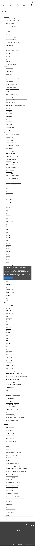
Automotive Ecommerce (19, 544)
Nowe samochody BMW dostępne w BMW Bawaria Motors (14, 373)
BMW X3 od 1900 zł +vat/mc (9, 148)
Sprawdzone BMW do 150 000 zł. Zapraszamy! (12, 404)
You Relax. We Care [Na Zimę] (10, 499)
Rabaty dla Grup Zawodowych (10, 170)
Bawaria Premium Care (9, 172)
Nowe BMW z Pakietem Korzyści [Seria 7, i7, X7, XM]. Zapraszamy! (15, 417)
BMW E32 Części (8, 61)
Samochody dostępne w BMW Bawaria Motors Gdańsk (13, 384)
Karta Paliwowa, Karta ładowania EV (10, 127)
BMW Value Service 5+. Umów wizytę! (11, 441)
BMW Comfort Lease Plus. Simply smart (11, 108)
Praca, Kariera (7, 82)
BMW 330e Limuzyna (9, 284)
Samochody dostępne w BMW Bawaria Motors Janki (13, 379)
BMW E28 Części (8, 58)
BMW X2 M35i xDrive (8, 235)
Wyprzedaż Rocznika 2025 (9, 137)
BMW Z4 (7, 349)
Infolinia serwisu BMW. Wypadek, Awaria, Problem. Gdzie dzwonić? (15, 498)
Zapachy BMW (8, 31)
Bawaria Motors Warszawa (9, 68)
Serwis (6, 444)
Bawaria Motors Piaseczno (9, 71)
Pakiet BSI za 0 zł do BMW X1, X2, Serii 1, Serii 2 (12, 154)
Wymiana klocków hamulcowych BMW (11, 488)
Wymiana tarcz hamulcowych (10, 490)
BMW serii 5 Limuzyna (9, 318)
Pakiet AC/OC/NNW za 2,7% (9, 111)
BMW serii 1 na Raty (8, 100)
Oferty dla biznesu (7, 91)
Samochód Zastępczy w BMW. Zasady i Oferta (12, 447)
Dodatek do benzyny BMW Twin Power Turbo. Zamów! (13, 183)
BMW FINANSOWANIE (9, 110)
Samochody (6, 302)
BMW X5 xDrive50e (8, 295)
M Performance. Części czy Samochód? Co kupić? (13, 42)
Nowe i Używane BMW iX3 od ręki (10, 401)
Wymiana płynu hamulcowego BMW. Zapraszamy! (13, 466)
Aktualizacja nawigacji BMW (9, 45)
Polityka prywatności (3, 523)
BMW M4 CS (7, 249)
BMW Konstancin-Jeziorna (9, 507)
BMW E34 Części (8, 56)
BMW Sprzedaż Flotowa (9, 116)
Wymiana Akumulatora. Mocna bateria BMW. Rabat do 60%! (14, 465)
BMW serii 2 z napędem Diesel (10, 354)
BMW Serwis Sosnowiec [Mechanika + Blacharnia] (13, 510)
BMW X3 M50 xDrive (8, 259)
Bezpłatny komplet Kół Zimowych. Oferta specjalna (13, 140)
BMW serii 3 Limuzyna (9, 199)
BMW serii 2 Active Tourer (9, 194)
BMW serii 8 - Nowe (8, 329)
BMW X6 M (7, 390)
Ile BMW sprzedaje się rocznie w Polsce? (11, 79)
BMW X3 (7, 226)
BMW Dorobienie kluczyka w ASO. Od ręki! (12, 487)
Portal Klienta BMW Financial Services (11, 130)
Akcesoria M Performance (9, 40)
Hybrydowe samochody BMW (10, 387)
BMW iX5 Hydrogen (8, 297)
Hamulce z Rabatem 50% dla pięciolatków (11, 425)
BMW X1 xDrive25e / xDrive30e (10, 292)
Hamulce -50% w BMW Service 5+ (10, 173)
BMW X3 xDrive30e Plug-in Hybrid (10, 365)
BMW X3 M (7, 344)
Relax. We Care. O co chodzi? (10, 427)
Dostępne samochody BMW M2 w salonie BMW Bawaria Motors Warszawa (16, 376)
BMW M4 (7, 341)
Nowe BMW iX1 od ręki (9, 357)
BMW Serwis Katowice (9, 504)
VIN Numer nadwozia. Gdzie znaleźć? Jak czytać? (12, 474)
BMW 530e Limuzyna (9, 362)
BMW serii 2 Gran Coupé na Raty (10, 102)
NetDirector (13, 544)
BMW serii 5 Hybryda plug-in (10, 287)
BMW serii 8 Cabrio (8, 327)
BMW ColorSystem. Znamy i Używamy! (11, 455)
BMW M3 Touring (8, 243)
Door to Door (7, 446)
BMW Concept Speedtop (9, 298)
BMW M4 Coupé (8, 246)
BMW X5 (7, 338)
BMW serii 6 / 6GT (8, 322)
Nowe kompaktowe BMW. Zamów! (10, 415)
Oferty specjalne (6, 132)
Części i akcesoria (6, 17)
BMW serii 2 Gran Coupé (9, 193)
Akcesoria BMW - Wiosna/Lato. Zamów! (11, 18)
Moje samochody (6, 517)
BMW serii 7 (7, 324)
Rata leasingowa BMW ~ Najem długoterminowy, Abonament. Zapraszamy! (16, 99)
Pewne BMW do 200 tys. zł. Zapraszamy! (11, 406)
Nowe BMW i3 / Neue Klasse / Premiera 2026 (12, 202)
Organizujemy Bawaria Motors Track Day (11, 84)
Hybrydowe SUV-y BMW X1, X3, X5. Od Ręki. (12, 409)
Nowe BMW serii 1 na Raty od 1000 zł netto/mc (12, 143)
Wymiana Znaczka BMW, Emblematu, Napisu (12, 493)
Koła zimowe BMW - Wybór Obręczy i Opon (12, 64)
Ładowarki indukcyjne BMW (9, 28)
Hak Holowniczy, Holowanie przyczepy (11, 39)
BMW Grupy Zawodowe (9, 119)
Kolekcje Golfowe (8, 34)
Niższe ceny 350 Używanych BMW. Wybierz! (12, 420)
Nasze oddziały (6, 66)
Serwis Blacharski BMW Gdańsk (10, 512)
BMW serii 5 (7, 210)
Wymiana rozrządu (8, 469)
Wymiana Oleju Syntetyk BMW (10, 435)
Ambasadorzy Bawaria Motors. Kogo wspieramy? (12, 78)
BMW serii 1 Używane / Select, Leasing (11, 407)
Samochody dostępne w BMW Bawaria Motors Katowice (13, 382)
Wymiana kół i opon (8, 449)
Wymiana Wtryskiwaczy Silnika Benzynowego (12, 477)
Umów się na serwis (7, 519)
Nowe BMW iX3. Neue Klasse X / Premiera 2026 (12, 227)
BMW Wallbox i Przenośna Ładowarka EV (11, 29)
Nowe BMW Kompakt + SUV (10, 414)
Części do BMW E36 (8, 51)
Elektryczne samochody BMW (10, 385)
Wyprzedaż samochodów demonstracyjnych (12, 393)
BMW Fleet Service (8, 458)
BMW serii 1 (7, 188)
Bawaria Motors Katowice (9, 72)
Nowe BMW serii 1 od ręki (9, 305)
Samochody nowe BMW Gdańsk (10, 371)
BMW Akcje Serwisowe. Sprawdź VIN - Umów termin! (13, 482)
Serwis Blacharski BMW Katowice (10, 509)
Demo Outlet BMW (8, 161)
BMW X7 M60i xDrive (8, 237)
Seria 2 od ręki (8, 196)
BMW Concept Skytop (9, 300)
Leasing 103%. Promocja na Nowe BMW (11, 94)
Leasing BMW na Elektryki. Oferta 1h (11, 164)
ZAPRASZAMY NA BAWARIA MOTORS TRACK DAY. (13, 184)
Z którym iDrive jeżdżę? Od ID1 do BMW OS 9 (12, 496)
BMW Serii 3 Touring (8, 310)
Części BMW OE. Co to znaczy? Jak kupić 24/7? (12, 50)
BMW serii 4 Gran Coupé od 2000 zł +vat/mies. (12, 134)
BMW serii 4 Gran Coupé (9, 205)
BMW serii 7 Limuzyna (9, 216)
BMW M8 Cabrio (8, 256)
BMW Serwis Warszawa (9, 501)
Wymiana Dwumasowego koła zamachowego (12, 476)
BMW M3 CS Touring (8, 245)
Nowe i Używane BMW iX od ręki (10, 398)
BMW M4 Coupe (8, 332)
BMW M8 (7, 392)
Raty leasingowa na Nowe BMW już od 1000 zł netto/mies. (14, 162)
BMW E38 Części (8, 59)
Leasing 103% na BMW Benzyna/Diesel (11, 165)
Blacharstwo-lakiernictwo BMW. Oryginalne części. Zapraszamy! (14, 454)
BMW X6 (7, 232)
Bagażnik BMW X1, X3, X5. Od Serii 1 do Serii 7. (12, 20)
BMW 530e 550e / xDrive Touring (10, 289)
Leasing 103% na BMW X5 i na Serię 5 (11, 92)
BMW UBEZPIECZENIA (9, 113)
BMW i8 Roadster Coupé (9, 352)
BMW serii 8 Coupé (8, 218)
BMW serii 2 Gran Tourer (9, 316)
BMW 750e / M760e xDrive (9, 290)
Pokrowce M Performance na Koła (10, 23)
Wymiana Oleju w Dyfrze (9, 479)
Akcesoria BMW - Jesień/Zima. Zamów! (11, 62)
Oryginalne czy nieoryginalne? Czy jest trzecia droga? (13, 37)
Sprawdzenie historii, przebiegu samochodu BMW (13, 436)
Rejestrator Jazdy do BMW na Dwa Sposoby (12, 26)
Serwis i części (6, 424)
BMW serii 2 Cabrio (8, 308)
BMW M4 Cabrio (8, 248)
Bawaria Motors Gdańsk (9, 74)
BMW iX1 (7, 281)
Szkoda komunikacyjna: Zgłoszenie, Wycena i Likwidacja (13, 452)
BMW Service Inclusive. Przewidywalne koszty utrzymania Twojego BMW (16, 471)
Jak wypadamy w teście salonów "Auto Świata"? (12, 89)
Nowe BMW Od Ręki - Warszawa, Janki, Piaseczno (13, 395)
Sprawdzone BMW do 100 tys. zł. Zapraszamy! (12, 403)
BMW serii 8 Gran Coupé (9, 221)
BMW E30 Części (8, 53)
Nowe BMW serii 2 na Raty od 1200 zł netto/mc (12, 145)
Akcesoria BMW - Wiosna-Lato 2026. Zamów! (12, 178)
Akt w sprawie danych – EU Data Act (11, 87)
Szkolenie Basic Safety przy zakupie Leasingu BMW (13, 122)
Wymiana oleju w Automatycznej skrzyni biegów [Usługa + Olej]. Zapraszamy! (16, 468)
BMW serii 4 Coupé (8, 204)
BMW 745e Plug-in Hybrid (9, 363)
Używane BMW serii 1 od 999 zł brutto (11, 159)
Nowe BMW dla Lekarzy (9, 121)
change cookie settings (29, 544)
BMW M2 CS (7, 240)
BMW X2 (7, 224)
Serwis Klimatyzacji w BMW (9, 430)
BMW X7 (7, 234)
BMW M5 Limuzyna (8, 251)
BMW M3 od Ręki (8, 412)
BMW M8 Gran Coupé (9, 257)
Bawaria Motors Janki (9, 69)
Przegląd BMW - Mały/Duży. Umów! (10, 433)
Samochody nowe (7, 186)
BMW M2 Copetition (8, 330)
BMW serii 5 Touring (8, 213)
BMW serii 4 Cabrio (8, 207)
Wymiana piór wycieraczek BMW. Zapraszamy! (12, 463)
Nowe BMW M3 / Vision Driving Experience (12, 265)
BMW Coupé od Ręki (9, 351)
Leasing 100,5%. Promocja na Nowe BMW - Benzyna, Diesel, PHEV (15, 105)
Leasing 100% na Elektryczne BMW (11, 142)
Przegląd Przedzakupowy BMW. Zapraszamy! (12, 438)
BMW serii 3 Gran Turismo (9, 313)
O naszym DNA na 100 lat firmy (10, 81)
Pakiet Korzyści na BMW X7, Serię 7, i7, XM (12, 156)
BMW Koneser (8, 460)
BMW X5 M (7, 262)
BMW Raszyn (7, 515)
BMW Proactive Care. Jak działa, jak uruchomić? (12, 485)
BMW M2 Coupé (8, 238)
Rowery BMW (7, 48)
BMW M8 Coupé (8, 254)
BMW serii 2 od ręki (8, 396)
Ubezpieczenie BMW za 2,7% (10, 151)
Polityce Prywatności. (21, 270)
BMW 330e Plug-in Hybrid (9, 360)
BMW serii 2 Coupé (8, 191)
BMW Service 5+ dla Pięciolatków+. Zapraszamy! (12, 175)
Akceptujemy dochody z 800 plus (10, 153)
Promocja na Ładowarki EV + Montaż (11, 181)
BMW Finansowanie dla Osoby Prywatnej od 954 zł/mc (13, 167)
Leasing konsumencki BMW (9, 124)
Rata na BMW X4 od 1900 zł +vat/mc (11, 97)
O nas (5, 76)
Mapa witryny (11, 523)
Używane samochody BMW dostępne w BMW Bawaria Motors (14, 374)
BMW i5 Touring (8, 215)
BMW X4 (7, 229)
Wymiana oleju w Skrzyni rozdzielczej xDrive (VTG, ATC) (13, 480)
